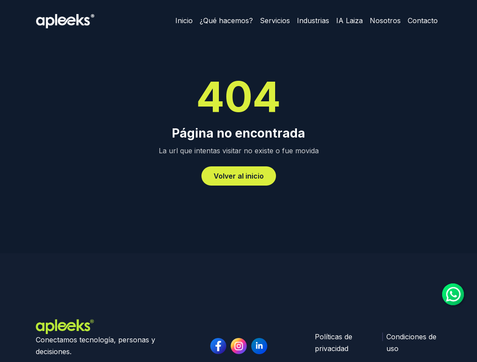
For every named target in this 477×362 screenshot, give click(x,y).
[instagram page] (259, 346)
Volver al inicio (239, 176)
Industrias (313, 20)
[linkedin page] (239, 346)
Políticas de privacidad (333, 342)
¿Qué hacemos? (226, 20)
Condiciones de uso (411, 342)
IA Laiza (349, 20)
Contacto (423, 20)
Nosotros (385, 20)
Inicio (184, 20)
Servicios (275, 20)
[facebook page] (218, 346)
